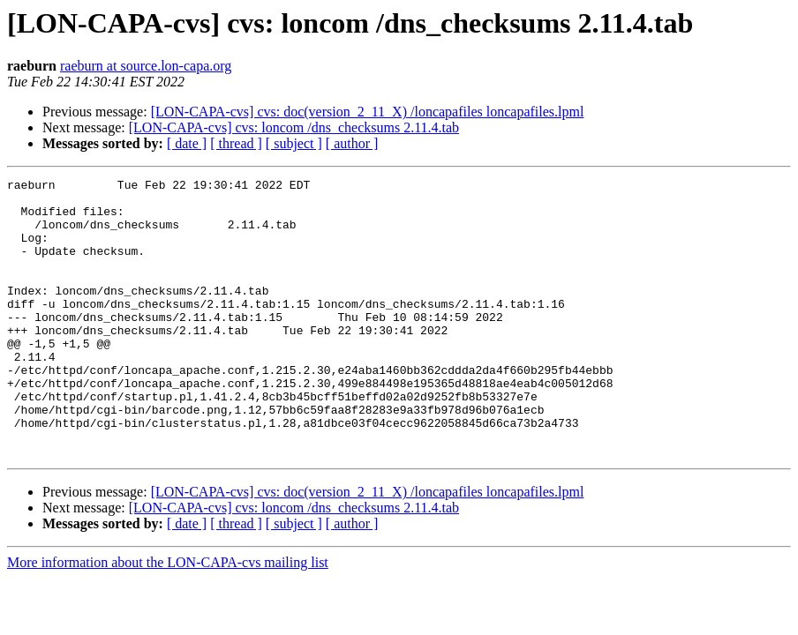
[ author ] (352, 143)
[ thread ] (236, 143)
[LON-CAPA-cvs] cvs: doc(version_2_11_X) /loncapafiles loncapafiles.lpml (367, 111)
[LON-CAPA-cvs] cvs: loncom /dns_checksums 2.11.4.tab (294, 127)
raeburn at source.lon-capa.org (145, 65)
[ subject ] (294, 143)
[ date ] (187, 143)
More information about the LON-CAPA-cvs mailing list (167, 617)
